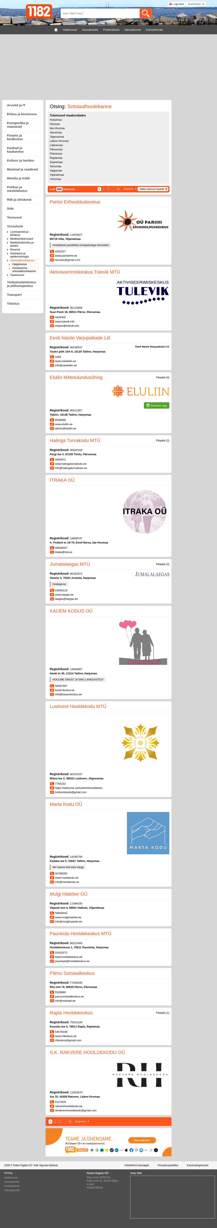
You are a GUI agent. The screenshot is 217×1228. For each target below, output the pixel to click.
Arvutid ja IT (16, 105)
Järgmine (128, 188)
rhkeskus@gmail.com (68, 1040)
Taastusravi (17, 275)
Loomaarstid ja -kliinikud (20, 233)
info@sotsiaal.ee (65, 1000)
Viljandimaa (57, 174)
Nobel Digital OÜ (22, 1165)
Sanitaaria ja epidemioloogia (19, 255)
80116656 (76, 307)
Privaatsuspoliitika (168, 1165)
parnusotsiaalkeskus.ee (69, 996)
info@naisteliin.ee (66, 365)
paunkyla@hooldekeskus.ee (72, 961)
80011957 (76, 410)
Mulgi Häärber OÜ (68, 894)
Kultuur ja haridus (20, 160)
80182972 (76, 573)
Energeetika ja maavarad (18, 124)
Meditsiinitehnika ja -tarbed (22, 244)
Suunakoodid (11, 1181)
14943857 (76, 669)
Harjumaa (56, 119)
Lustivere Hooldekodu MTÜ (78, 706)
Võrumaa (55, 179)
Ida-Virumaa (57, 128)
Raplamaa (56, 157)
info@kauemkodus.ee (68, 694)
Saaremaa (56, 162)
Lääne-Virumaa (59, 140)
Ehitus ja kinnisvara (22, 114)
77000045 (76, 982)
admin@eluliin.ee (65, 428)
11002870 (76, 1092)
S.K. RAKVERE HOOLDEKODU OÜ (87, 1052)
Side (10, 208)
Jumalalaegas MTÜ (70, 564)
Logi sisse (179, 4)
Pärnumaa (56, 149)
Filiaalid (163, 377)
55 (118, 189)
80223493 (76, 943)
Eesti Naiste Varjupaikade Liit (80, 337)
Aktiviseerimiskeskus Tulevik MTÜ (85, 272)
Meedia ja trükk (18, 178)
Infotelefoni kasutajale (136, 1165)
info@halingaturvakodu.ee (71, 468)
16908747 (76, 538)
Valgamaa (56, 170)
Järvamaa (56, 132)
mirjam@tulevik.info (67, 325)
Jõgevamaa (57, 136)
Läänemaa (56, 145)
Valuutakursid (11, 1190)
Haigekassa (19, 264)
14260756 (76, 856)
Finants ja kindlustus (15, 137)
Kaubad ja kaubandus (15, 149)
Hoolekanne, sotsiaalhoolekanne (24, 269)
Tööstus (13, 303)
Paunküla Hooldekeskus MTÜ (80, 933)
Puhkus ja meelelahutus (17, 188)
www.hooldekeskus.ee (68, 956)
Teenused (14, 217)
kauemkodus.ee (65, 690)
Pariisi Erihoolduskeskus (75, 202)
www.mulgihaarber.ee (68, 917)
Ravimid (15, 249)
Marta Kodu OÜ (66, 804)
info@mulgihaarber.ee (68, 921)
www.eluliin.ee (63, 424)
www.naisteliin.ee (65, 361)
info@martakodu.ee (67, 882)
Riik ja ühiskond (19, 199)
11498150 (76, 903)
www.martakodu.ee (67, 877)
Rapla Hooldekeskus (71, 1012)
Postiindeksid (11, 1186)
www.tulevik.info (65, 321)
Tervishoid (15, 226)
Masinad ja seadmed (22, 169)
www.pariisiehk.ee (66, 255)
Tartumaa (55, 166)
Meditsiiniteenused (21, 238)
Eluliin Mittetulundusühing (76, 377)
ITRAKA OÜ (62, 480)
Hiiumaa (55, 124)
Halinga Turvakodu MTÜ (75, 440)
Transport (14, 294)
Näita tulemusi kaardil (152, 189)
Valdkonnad (11, 1177)
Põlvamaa (56, 153)
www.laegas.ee (64, 594)
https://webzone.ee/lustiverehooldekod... (79, 788)
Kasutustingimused (197, 1165)
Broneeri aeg (159, 405)
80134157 (76, 774)
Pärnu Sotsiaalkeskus (72, 973)
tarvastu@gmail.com (67, 259)
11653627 (76, 234)
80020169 (76, 450)
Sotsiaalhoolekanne (22, 260)
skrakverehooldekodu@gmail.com (76, 1110)
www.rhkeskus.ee (66, 1036)
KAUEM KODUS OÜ (71, 611)
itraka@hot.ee (63, 552)
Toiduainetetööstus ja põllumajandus (21, 284)
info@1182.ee (95, 1187)
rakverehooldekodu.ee (68, 1106)
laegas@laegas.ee (66, 598)
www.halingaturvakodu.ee (70, 463)
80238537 (76, 347)
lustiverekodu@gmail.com (71, 792)
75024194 (76, 1022)
